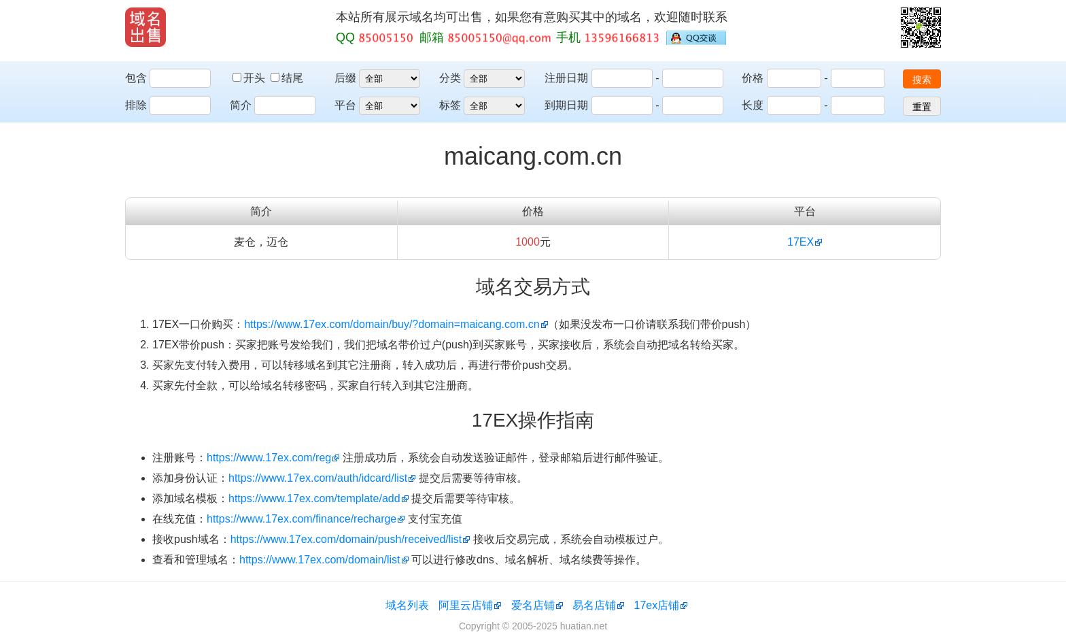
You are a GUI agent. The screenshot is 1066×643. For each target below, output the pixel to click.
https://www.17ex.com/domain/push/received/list (346, 539)
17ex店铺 (657, 605)
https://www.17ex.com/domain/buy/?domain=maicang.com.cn (391, 324)
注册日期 (566, 78)
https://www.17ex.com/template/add (314, 498)
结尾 (287, 78)
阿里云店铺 (466, 605)
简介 (241, 105)
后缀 (345, 78)
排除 (136, 105)
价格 (752, 78)
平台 (345, 105)
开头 (250, 78)
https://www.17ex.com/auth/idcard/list (317, 478)
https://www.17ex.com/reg (269, 457)
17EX (800, 242)
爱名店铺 (533, 605)
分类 (450, 78)
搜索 (921, 79)
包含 (136, 78)
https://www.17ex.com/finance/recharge (301, 519)
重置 (921, 106)
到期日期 (566, 105)
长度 (752, 105)
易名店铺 (594, 605)
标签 (450, 105)
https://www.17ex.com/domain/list (319, 559)
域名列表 (407, 605)
